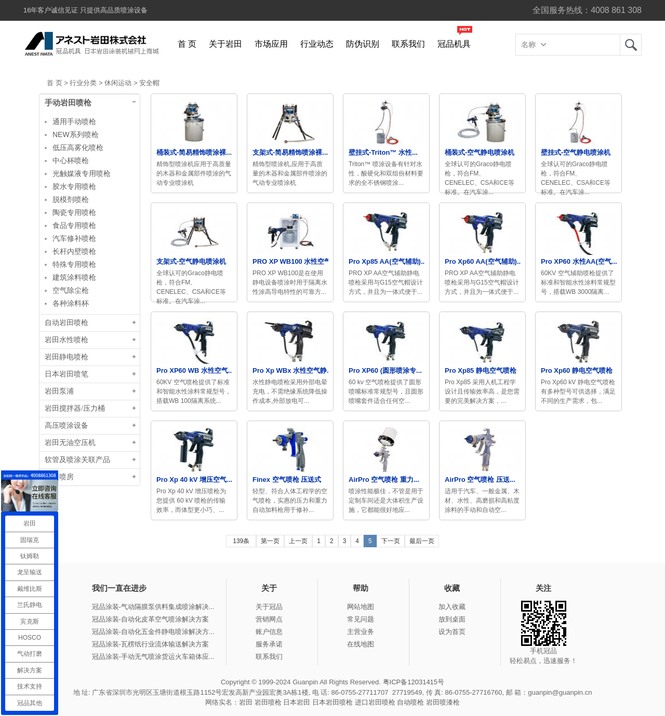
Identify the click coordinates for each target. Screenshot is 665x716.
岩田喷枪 (268, 702)
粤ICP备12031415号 (414, 682)
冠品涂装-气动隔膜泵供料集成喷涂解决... (153, 607)
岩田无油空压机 (70, 443)
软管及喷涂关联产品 (77, 460)
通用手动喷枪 (74, 121)
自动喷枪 (410, 702)
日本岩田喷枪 (332, 702)
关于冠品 (269, 607)
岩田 (630, 44)
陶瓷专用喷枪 (74, 212)
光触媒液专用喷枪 (81, 173)
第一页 (270, 541)
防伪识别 (362, 43)
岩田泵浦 (59, 391)
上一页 (298, 541)
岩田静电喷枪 (66, 357)
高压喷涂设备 (66, 425)
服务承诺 (269, 644)
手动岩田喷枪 (68, 103)
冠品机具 (454, 43)
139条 (241, 541)
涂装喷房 (59, 477)
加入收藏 (452, 607)
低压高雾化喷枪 (77, 147)
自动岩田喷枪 (66, 323)
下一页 (390, 541)
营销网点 (269, 619)
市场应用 (271, 43)
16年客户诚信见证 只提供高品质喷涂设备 (85, 10)
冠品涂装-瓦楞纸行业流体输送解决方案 (150, 644)
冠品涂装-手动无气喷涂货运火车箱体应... (153, 656)
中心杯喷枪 (70, 160)
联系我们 (408, 43)
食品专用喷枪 (74, 225)
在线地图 (360, 644)
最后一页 (421, 541)
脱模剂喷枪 (70, 199)
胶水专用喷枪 (74, 186)
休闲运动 (117, 83)
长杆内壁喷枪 (74, 251)
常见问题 (360, 619)
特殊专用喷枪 (74, 264)
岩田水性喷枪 (66, 340)
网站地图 (360, 607)
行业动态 (317, 43)
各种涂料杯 (70, 303)
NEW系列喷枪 (75, 134)
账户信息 (269, 632)
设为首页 (452, 632)
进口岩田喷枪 (375, 702)
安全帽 (149, 83)
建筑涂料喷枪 (74, 277)
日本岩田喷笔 (66, 374)
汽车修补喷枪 (74, 238)
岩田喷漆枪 (443, 702)
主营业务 (360, 632)
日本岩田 (296, 702)
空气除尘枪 (70, 290)
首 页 (187, 43)
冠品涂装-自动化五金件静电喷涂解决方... (153, 632)
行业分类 (83, 83)
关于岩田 (225, 43)
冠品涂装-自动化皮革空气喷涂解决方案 (150, 619)
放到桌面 (452, 619)
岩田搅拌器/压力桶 (75, 408)
